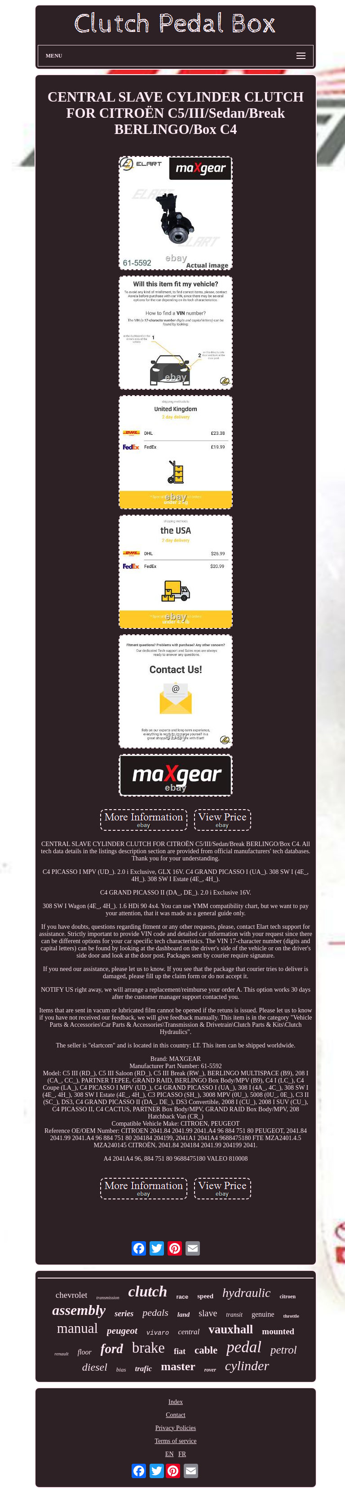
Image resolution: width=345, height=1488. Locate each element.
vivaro (157, 1333)
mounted (278, 1331)
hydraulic (246, 1293)
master (178, 1366)
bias (121, 1369)
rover (210, 1370)
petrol (283, 1350)
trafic (143, 1368)
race (183, 1296)
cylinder (247, 1365)
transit (234, 1314)
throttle (291, 1316)
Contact (176, 1415)
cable (206, 1350)
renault (61, 1353)
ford (112, 1348)
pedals (155, 1312)
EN (169, 1454)
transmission (107, 1297)
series (124, 1313)
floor (85, 1352)
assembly (79, 1310)
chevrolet (72, 1295)
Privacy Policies (175, 1428)
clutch (148, 1291)
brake (148, 1348)
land (183, 1314)
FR (182, 1454)
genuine (263, 1314)
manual (77, 1328)
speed (205, 1296)
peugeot (122, 1330)
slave (208, 1313)
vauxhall (230, 1329)
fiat (180, 1351)
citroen (287, 1296)
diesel (94, 1367)
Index (175, 1402)
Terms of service (175, 1441)
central (188, 1332)
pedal (243, 1347)
